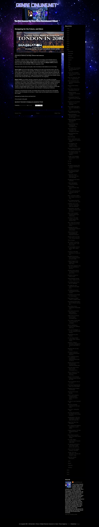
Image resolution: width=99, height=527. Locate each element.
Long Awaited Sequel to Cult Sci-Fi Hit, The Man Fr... (74, 98)
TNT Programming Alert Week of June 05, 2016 (74, 201)
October (70, 55)
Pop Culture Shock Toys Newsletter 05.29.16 (73, 89)
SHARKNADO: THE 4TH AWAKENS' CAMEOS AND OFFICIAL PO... (74, 419)
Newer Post (18, 113)
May (69, 66)
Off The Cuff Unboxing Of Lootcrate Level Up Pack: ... (74, 192)
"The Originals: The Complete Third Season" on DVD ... (73, 145)
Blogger (78, 524)
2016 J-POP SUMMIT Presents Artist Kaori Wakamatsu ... (73, 214)
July (69, 62)
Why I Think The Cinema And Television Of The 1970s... (74, 224)
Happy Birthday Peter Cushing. (73, 134)
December (70, 51)
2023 (68, 34)
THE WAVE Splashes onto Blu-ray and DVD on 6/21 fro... (74, 267)
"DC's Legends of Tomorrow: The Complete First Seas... (74, 130)
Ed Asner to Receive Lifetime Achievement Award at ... (73, 353)
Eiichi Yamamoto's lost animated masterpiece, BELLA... (74, 82)
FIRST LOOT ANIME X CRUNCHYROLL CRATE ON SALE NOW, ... (73, 397)
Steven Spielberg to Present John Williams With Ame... (74, 326)
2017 (68, 47)
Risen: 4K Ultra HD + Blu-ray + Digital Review (74, 78)
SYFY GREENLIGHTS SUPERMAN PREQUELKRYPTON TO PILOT (73, 358)
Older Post (57, 113)
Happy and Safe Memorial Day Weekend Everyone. (74, 121)
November (70, 53)
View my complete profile (71, 514)
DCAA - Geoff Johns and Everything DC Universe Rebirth (74, 140)
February (70, 465)
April (69, 461)
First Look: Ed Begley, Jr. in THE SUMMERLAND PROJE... (74, 331)
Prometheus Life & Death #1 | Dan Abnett (74, 295)
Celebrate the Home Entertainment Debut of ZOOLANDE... (74, 229)
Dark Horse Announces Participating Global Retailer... (73, 171)
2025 (68, 30)
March (69, 463)
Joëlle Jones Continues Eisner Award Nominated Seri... (73, 317)
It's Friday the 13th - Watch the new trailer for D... (73, 287)
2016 (68, 49)
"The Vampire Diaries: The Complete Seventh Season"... (74, 153)
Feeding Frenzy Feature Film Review (73, 389)
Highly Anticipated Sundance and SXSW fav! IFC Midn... (73, 116)
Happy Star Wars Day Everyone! (73, 423)
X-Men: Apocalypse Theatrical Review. (73, 183)
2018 (68, 45)
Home (37, 113)
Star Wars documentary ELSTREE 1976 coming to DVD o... (74, 414)
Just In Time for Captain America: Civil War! (73, 449)
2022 (68, 37)
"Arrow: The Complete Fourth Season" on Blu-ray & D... (74, 74)
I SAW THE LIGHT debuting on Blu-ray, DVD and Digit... (73, 176)
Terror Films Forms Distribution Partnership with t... (74, 308)
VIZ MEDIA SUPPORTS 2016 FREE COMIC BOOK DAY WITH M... (74, 446)
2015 (68, 470)
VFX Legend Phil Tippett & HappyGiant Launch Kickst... (74, 427)
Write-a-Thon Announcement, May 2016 (73, 188)
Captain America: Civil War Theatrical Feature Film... (74, 432)
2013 (68, 474)
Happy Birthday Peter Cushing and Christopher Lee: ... (73, 125)
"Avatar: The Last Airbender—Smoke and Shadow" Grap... (74, 454)
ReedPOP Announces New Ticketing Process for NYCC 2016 (74, 258)
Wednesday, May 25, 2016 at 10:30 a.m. (24, 54)
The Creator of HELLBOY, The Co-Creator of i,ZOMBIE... (74, 322)
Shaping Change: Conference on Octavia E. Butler (74, 94)
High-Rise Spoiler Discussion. (72, 458)
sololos (68, 524)
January (70, 467)
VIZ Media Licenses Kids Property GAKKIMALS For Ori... (74, 167)
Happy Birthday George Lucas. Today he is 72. (74, 279)
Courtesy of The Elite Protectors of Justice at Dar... (74, 253)
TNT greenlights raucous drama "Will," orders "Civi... (74, 248)
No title (69, 161)
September (71, 57)
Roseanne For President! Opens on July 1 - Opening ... (74, 103)
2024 (68, 32)
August (70, 59)
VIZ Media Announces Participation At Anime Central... (74, 291)
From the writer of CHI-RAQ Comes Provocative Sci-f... (73, 369)
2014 (68, 472)
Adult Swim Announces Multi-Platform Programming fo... (73, 312)
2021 (68, 39)
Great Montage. (71, 136)
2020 (68, 41)
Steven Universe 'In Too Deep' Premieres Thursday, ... (73, 373)
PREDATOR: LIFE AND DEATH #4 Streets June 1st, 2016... (74, 210)
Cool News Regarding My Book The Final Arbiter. (74, 385)
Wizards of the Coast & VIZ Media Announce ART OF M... (73, 272)
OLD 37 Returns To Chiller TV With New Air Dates (74, 149)
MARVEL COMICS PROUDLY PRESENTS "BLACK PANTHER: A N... (74, 344)
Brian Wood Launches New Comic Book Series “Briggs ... (74, 436)
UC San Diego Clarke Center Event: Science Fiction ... (74, 339)
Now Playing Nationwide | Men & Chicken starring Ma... (74, 303)
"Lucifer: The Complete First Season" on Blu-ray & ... (73, 158)
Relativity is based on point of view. (73, 276)
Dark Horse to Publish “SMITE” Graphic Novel (74, 299)
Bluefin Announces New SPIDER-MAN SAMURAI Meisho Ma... (74, 364)
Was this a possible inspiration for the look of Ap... (74, 406)
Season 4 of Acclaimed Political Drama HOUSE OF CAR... (74, 378)
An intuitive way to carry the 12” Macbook (73, 282)
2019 (68, 43)
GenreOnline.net (78, 482)
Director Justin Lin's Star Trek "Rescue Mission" (74, 237)
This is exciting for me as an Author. (74, 382)
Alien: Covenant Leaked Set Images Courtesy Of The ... (74, 197)
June (69, 64)
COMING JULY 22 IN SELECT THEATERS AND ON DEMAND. (73, 205)
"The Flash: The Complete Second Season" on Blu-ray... (74, 69)
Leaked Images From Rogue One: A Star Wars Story (73, 262)
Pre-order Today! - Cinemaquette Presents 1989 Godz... (74, 441)
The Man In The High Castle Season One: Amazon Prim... (73, 219)
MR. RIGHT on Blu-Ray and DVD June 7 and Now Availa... (73, 244)
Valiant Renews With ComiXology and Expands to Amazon (73, 233)
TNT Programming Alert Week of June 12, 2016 (74, 112)
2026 (68, 28)
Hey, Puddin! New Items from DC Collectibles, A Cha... (74, 108)
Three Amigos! (71, 240)
